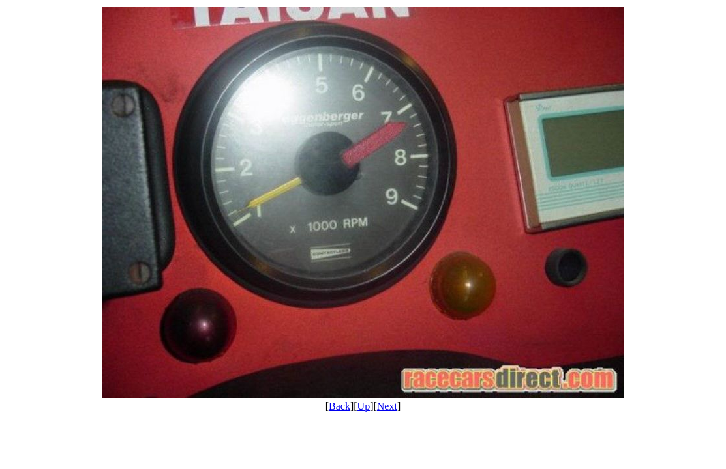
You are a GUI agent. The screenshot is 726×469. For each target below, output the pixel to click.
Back (339, 406)
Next (387, 406)
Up (364, 406)
